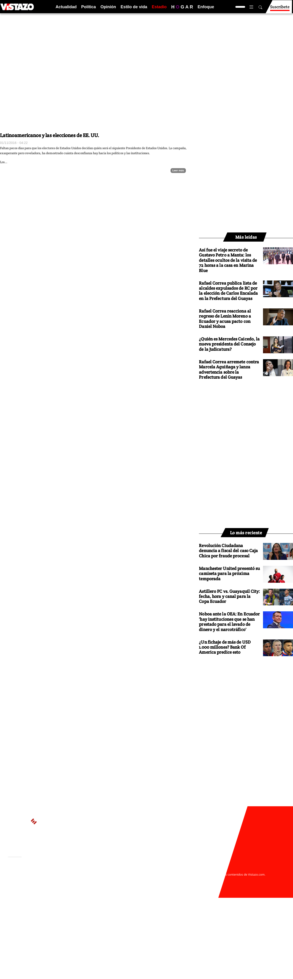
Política (88, 7)
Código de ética (71, 883)
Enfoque (206, 7)
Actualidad (66, 7)
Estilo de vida (134, 7)
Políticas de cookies (109, 879)
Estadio (159, 7)
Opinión (108, 7)
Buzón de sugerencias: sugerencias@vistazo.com (95, 888)
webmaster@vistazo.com (199, 870)
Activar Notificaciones (31, 876)
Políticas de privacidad (76, 879)
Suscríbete (280, 8)
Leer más (178, 170)
